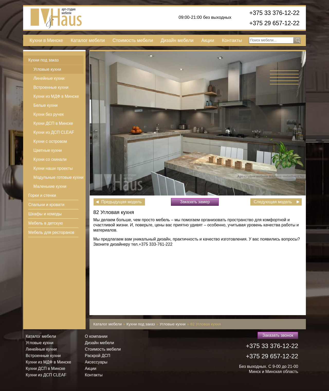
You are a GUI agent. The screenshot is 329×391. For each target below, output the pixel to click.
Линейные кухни (49, 78)
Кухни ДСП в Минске (53, 123)
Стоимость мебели (133, 40)
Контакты (232, 40)
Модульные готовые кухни (58, 177)
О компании (96, 336)
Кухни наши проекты (53, 168)
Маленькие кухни (49, 186)
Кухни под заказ (43, 60)
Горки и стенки (42, 195)
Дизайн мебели (177, 40)
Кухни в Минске (46, 40)
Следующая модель (273, 202)
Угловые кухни (47, 69)
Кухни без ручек (48, 114)
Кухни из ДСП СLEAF (53, 132)
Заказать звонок (277, 335)
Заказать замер (195, 202)
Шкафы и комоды (45, 214)
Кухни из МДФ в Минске (56, 96)
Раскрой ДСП (97, 355)
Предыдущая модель (121, 202)
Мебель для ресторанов (51, 232)
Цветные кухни (47, 150)
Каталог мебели (88, 40)
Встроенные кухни (50, 87)
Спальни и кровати (46, 204)
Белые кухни (45, 105)
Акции (207, 40)
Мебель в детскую (45, 223)
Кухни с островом (50, 141)
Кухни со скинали (50, 159)
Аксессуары (96, 362)
